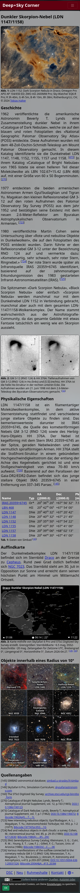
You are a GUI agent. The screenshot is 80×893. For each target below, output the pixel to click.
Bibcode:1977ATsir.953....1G (30, 827)
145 (56, 484)
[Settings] (70, 872)
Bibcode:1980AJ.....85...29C (33, 837)
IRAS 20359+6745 (14, 503)
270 (4, 179)
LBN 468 (8, 507)
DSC (9, 872)
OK (5, 887)
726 (63, 390)
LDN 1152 (9, 521)
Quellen (53, 879)
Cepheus (13, 562)
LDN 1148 (9, 517)
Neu (19, 872)
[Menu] (72, 5)
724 (24, 261)
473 (71, 157)
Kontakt (57, 872)
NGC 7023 (16, 566)
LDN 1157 (9, 531)
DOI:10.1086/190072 (63, 814)
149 (71, 650)
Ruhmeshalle (37, 872)
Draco (49, 557)
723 (21, 222)
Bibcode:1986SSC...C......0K (39, 847)
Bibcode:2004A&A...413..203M (38, 863)
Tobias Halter (18, 100)
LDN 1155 (9, 526)
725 (62, 279)
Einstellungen (54, 884)
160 (75, 650)
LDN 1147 (9, 512)
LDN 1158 (9, 535)
